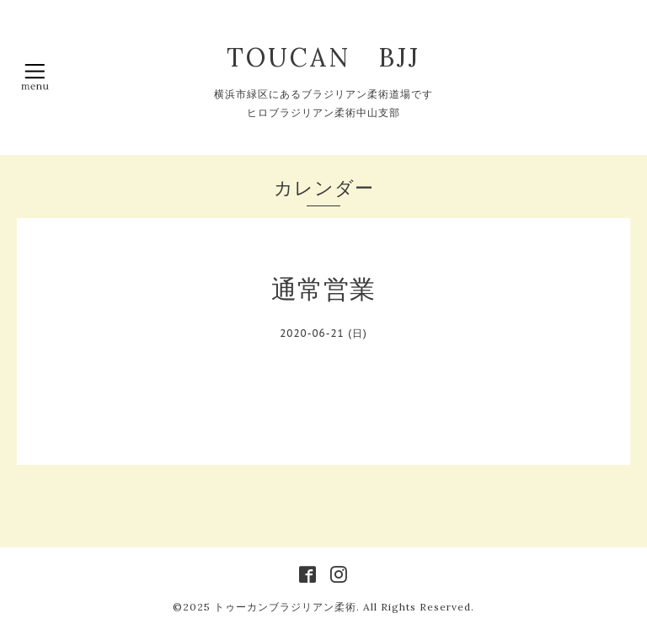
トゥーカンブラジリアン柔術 (285, 606)
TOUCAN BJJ (337, 57)
